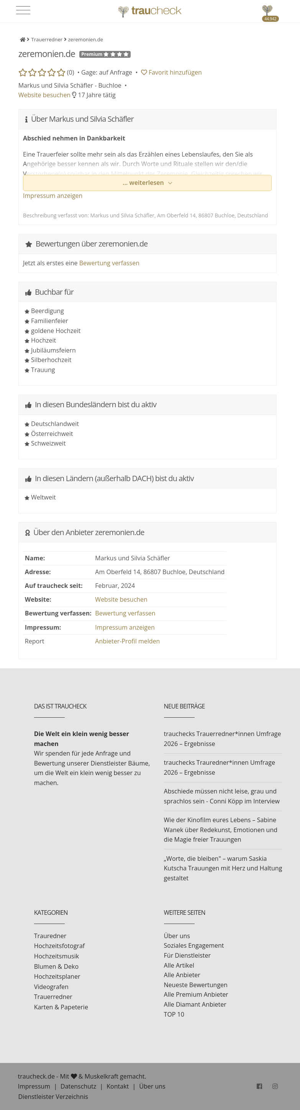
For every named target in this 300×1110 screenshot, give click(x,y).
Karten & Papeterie (61, 1007)
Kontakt (118, 1086)
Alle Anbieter (182, 975)
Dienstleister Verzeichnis (53, 1096)
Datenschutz (78, 1086)
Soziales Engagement (194, 945)
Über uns (177, 936)
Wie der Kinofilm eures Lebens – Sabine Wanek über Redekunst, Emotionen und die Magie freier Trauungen (220, 830)
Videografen (51, 987)
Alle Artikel (179, 965)
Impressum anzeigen (52, 195)
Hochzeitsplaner (57, 976)
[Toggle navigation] (23, 10)
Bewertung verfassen (109, 263)
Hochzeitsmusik (56, 956)
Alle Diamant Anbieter (195, 1004)
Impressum (34, 1086)
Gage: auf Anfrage (106, 72)
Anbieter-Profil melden (127, 641)
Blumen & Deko (56, 966)
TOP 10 (174, 1014)
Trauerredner (53, 996)
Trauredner (50, 936)
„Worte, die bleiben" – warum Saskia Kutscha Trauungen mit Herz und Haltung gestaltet (223, 868)
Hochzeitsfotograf (59, 946)
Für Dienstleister (187, 955)
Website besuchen (44, 95)
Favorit (171, 72)
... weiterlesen (144, 182)
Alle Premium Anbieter (196, 994)
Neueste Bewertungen (196, 985)
